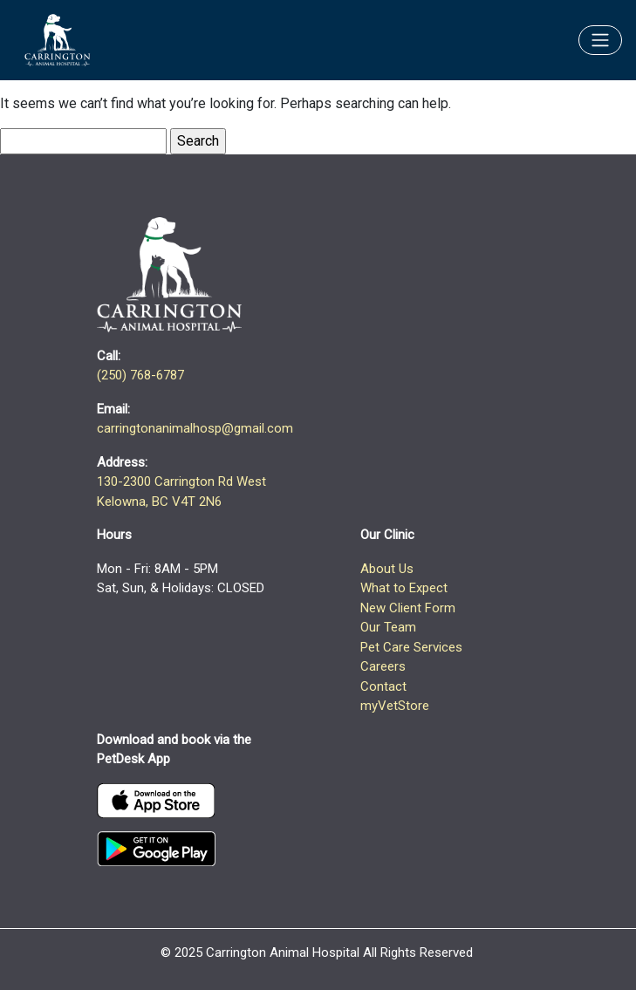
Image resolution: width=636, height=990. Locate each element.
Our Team (388, 627)
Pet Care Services (411, 647)
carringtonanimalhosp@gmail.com (195, 428)
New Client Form (407, 608)
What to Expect (404, 588)
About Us (387, 569)
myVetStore (394, 705)
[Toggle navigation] (600, 40)
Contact (383, 686)
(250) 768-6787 (140, 375)
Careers (383, 666)
